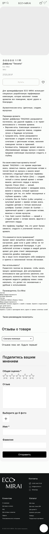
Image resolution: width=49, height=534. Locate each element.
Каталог (33, 498)
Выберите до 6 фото (14, 413)
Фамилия (8, 439)
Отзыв (6, 384)
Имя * (6, 426)
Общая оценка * (12, 371)
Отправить (24, 454)
